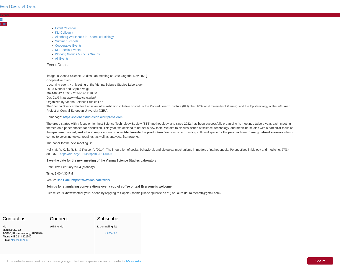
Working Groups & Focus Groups (77, 54)
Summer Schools (66, 41)
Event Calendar (65, 28)
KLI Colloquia (64, 32)
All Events (29, 6)
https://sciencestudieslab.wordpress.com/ (93, 117)
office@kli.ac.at (19, 240)
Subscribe (111, 233)
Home (4, 6)
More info (133, 261)
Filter (3, 24)
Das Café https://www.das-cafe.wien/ (83, 180)
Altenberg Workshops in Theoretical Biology (84, 37)
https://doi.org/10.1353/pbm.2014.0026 (86, 154)
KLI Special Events (68, 50)
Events (15, 6)
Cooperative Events (68, 45)
